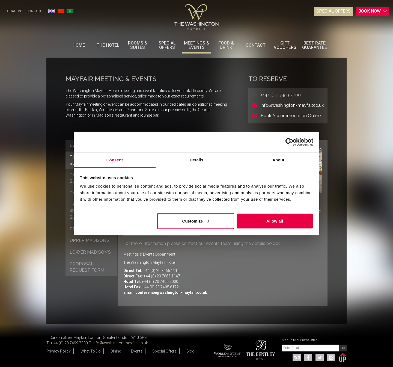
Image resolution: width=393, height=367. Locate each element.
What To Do (91, 351)
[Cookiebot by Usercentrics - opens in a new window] (289, 142)
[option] (258, 350)
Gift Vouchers (285, 45)
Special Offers (332, 11)
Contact (33, 11)
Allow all (274, 221)
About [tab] (278, 159)
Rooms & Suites (137, 45)
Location (13, 11)
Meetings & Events (196, 45)
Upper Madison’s (89, 240)
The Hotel (108, 45)
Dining (116, 351)
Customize (196, 221)
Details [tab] (196, 159)
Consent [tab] (114, 159)
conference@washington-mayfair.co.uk (171, 292)
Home (79, 45)
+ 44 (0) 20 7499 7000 (69, 343)
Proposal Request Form (87, 267)
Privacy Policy (58, 351)
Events (136, 351)
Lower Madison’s (90, 252)
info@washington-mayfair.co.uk (292, 105)
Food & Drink (226, 45)
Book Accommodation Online (291, 115)
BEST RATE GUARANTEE (314, 45)
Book (371, 11)
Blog (190, 351)
